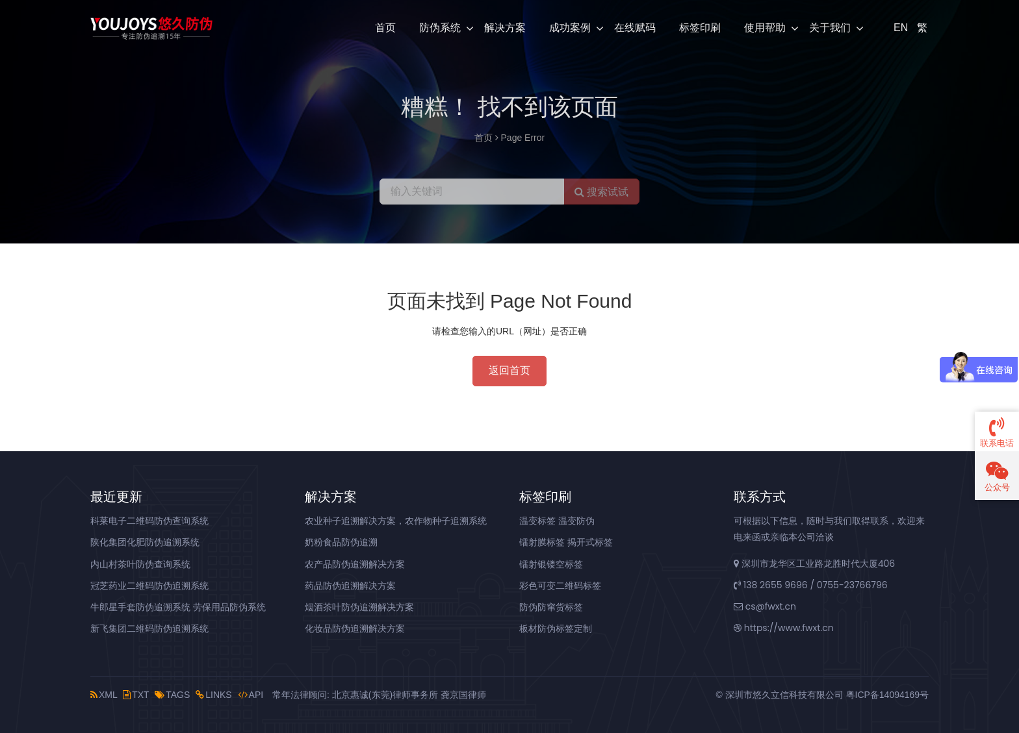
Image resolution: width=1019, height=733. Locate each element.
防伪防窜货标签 (551, 607)
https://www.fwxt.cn (784, 627)
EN (899, 27)
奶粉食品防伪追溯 (341, 542)
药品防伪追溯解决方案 (350, 585)
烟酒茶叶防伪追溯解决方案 (359, 607)
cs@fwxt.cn (765, 606)
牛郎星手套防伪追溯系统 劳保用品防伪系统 (178, 607)
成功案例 (570, 27)
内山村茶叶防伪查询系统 (140, 564)
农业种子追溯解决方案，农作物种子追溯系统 (396, 520)
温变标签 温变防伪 (557, 520)
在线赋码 (635, 27)
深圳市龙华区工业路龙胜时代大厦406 (814, 563)
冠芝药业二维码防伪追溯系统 (149, 585)
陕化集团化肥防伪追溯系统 (145, 542)
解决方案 (505, 27)
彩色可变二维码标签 (560, 585)
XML (103, 695)
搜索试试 (601, 191)
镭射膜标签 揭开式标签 (566, 542)
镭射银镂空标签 (551, 564)
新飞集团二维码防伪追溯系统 (149, 628)
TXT (136, 695)
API (251, 695)
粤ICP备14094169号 (887, 695)
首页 (385, 27)
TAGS (172, 695)
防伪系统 (440, 27)
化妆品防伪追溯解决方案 (355, 628)
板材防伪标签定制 (555, 628)
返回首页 (509, 370)
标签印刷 (700, 27)
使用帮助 (765, 27)
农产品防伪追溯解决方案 (355, 564)
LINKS (213, 695)
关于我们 (830, 27)
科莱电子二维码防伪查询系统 (149, 520)
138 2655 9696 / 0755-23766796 (811, 584)
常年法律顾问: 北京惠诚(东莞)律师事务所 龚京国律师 (379, 695)
